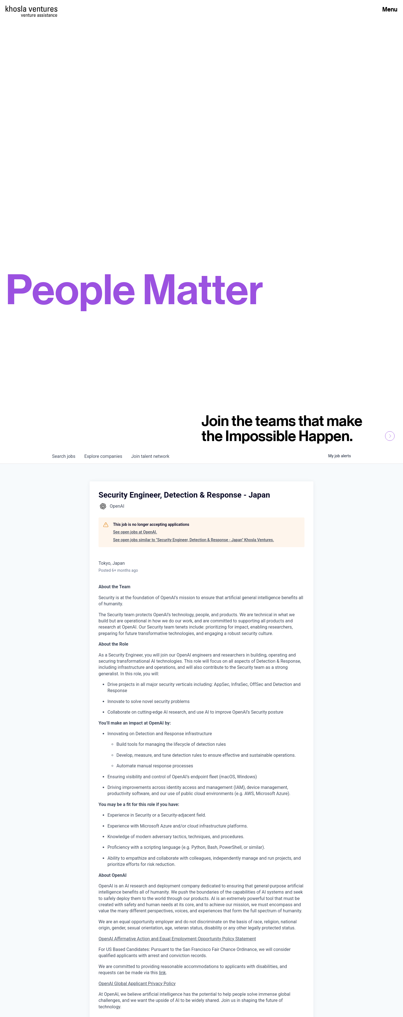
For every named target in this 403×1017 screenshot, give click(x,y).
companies (103, 456)
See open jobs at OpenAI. (135, 532)
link (162, 972)
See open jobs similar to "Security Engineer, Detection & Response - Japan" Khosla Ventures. (193, 540)
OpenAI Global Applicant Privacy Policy (137, 983)
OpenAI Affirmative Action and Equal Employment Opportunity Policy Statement (177, 938)
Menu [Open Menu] (389, 9)
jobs (63, 456)
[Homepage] (31, 9)
